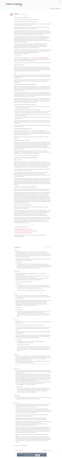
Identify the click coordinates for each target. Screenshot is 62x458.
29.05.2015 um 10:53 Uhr (18, 273)
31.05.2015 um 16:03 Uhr (19, 311)
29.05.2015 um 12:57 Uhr (18, 295)
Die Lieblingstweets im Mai (47, 451)
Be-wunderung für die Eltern (43, 57)
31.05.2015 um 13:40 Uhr (18, 370)
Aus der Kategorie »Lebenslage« (24, 14)
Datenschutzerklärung (31, 455)
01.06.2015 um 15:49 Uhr (18, 404)
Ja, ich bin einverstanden (37, 455)
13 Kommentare (17, 14)
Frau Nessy (19, 263)
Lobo (15, 321)
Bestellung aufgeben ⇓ (47, 248)
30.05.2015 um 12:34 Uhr (18, 356)
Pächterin (52, 8)
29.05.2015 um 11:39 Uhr (19, 264)
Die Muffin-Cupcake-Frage (19, 451)
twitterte (27, 57)
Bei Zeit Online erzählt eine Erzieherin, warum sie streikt (26, 232)
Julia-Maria (16, 272)
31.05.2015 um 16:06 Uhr (19, 388)
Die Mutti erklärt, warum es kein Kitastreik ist (24, 234)
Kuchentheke (57, 8)
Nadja (16, 355)
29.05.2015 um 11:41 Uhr (19, 285)
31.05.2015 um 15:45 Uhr (18, 397)
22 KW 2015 (16, 396)
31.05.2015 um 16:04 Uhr (19, 341)
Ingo (15, 251)
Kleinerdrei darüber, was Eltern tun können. (24, 230)
